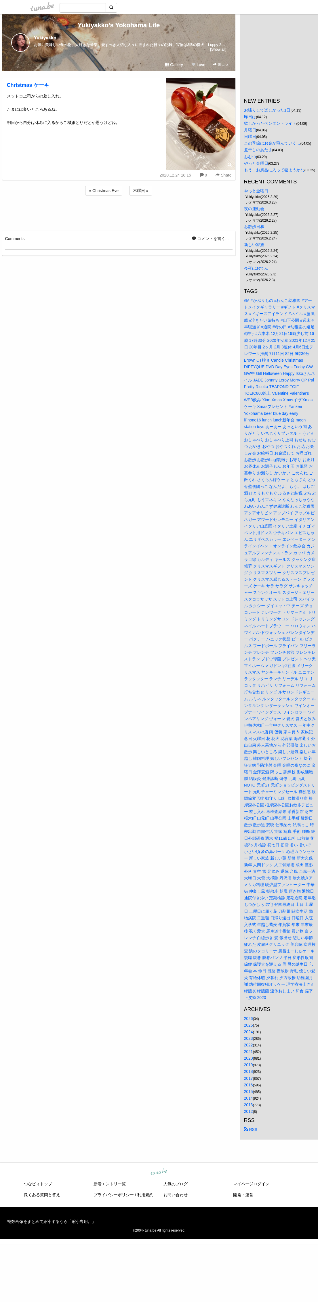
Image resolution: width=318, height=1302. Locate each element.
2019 (248, 1065)
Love (198, 64)
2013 (248, 1104)
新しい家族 (254, 244)
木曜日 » (140, 190)
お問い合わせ (175, 1194)
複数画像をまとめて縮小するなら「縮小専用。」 (51, 1221)
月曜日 (250, 130)
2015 (248, 1091)
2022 (248, 1045)
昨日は (250, 116)
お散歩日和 (254, 226)
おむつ (250, 156)
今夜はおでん (256, 268)
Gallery (174, 64)
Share (220, 64)
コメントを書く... (210, 238)
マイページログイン (251, 1184)
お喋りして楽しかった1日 (267, 110)
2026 (248, 1018)
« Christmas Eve (104, 190)
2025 (248, 1025)
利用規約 (145, 1194)
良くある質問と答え (42, 1194)
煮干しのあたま (258, 149)
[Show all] (218, 49)
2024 (248, 1031)
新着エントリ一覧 (110, 1184)
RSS (251, 1129)
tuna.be (159, 1172)
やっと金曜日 (256, 163)
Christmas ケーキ (28, 85)
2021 (248, 1051)
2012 (248, 1111)
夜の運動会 (254, 208)
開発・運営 (243, 1194)
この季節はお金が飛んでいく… (272, 143)
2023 (248, 1038)
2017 (248, 1078)
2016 (248, 1085)
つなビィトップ (38, 1184)
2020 (248, 1058)
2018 (248, 1071)
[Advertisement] (118, 212)
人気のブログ (175, 1184)
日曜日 (250, 136)
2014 (248, 1098)
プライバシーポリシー (114, 1194)
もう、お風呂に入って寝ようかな (274, 170)
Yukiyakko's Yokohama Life (119, 25)
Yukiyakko (45, 37)
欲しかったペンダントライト (270, 123)
